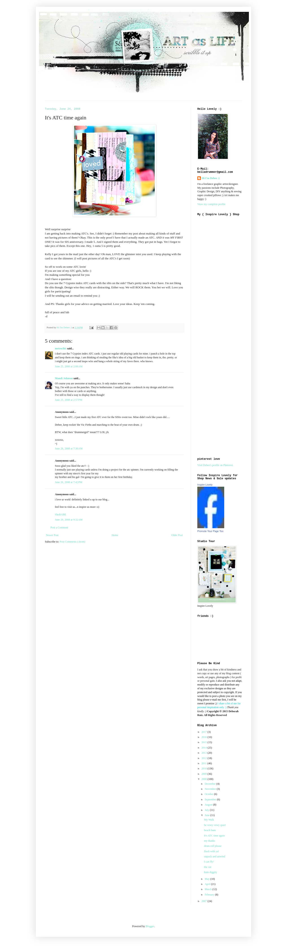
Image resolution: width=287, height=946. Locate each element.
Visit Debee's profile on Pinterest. (215, 465)
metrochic (60, 348)
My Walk (209, 819)
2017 (205, 732)
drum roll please (213, 845)
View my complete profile (211, 204)
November (211, 789)
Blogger (150, 926)
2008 (205, 779)
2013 (205, 752)
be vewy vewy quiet (215, 825)
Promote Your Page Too (210, 531)
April (208, 884)
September (211, 799)
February (210, 894)
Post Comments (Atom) (72, 541)
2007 (205, 901)
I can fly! (209, 861)
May (207, 878)
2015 (205, 742)
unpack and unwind (214, 856)
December (210, 783)
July (207, 810)
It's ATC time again (214, 835)
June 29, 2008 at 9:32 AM (69, 519)
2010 (205, 768)
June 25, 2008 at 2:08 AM (69, 366)
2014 (205, 747)
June (207, 815)
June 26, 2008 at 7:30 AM (69, 448)
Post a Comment (59, 527)
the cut (207, 867)
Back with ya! (211, 851)
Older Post (177, 535)
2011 (205, 763)
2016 (205, 737)
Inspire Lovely (205, 484)
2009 (205, 773)
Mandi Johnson (64, 378)
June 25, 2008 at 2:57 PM (68, 399)
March (208, 889)
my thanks (209, 840)
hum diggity (210, 872)
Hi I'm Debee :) (211, 178)
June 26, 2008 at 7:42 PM (68, 482)
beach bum (210, 830)
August (209, 804)
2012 (205, 758)
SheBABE (60, 514)
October (209, 794)
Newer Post (52, 535)
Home (115, 535)
